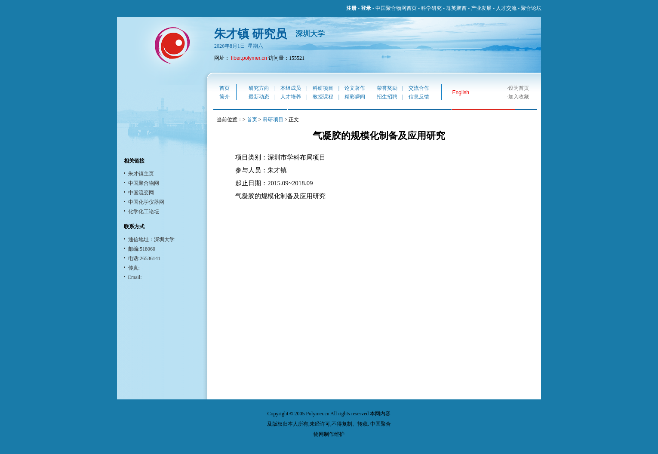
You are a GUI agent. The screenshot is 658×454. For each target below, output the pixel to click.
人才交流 (506, 8)
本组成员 (290, 88)
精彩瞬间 (354, 97)
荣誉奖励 (387, 88)
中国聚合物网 (143, 183)
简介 (224, 97)
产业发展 (481, 8)
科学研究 (431, 8)
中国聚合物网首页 (396, 8)
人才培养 (290, 97)
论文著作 (354, 88)
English (460, 92)
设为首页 (518, 88)
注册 (351, 8)
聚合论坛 (531, 8)
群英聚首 (456, 8)
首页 (224, 88)
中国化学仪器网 (146, 202)
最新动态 (259, 97)
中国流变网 (141, 193)
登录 (366, 8)
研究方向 (259, 88)
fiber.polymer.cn (249, 58)
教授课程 (323, 97)
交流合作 (419, 88)
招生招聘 (387, 97)
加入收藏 (518, 97)
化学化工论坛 (143, 212)
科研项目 (323, 88)
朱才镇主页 (141, 174)
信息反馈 (419, 97)
